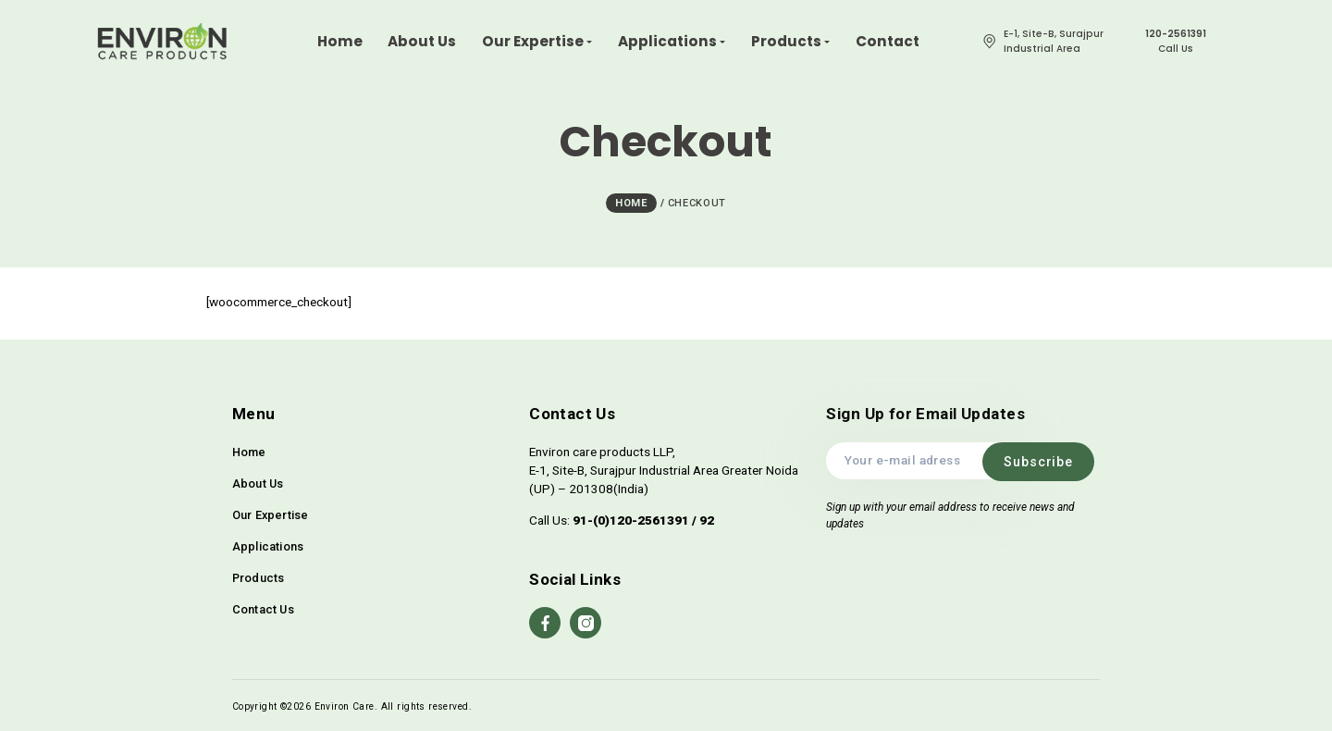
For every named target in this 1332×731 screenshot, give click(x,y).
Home (249, 450)
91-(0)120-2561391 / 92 (643, 519)
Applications (268, 544)
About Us (258, 482)
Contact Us (263, 607)
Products (258, 576)
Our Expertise (270, 513)
